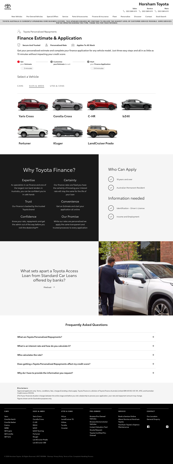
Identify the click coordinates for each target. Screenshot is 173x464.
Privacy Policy (58, 456)
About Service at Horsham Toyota (128, 420)
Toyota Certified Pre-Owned (98, 434)
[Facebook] (148, 426)
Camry (7, 425)
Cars (20, 85)
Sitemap (50, 456)
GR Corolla (8, 434)
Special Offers (52, 16)
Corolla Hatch (10, 419)
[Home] (6, 16)
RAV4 (35, 425)
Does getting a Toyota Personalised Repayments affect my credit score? (84, 363)
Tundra (64, 425)
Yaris (6, 416)
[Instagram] (167, 426)
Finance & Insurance (100, 16)
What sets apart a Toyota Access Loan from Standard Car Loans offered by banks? (49, 278)
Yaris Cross (37, 416)
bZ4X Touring (38, 431)
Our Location (152, 416)
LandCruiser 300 (39, 442)
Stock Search (161, 16)
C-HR (35, 422)
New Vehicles (17, 16)
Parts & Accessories (80, 16)
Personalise (125, 16)
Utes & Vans (57, 85)
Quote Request (96, 430)
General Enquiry (153, 419)
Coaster (64, 428)
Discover (137, 16)
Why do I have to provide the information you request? (84, 372)
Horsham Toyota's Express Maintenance (128, 425)
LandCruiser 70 (67, 419)
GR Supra (8, 431)
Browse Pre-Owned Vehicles (97, 417)
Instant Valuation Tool (99, 427)
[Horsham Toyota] (7, 7)
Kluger (35, 436)
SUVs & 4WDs (36, 85)
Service (65, 16)
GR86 (6, 428)
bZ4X (35, 428)
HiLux (63, 416)
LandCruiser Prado (40, 439)
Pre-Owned (95, 411)
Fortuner (36, 434)
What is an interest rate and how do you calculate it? (84, 345)
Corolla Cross (38, 419)
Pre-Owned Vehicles (34, 16)
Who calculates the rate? (84, 354)
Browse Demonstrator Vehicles (99, 422)
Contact (148, 16)
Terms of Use (68, 456)
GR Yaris (7, 436)
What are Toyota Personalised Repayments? (84, 336)
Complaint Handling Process (83, 456)
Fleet (115, 16)
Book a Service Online (127, 416)
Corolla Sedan (10, 422)
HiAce (63, 422)
